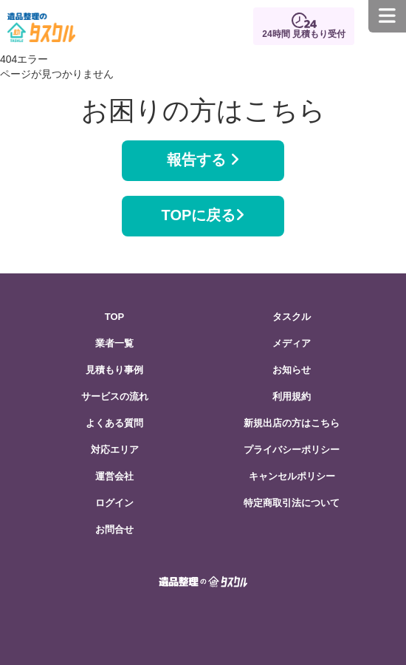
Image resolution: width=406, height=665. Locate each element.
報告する (203, 159)
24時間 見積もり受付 (303, 34)
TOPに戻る (203, 215)
